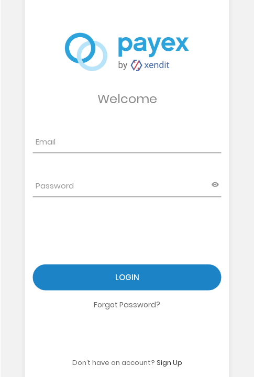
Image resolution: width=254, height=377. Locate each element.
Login (127, 277)
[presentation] (112, 237)
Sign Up (169, 362)
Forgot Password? (127, 305)
